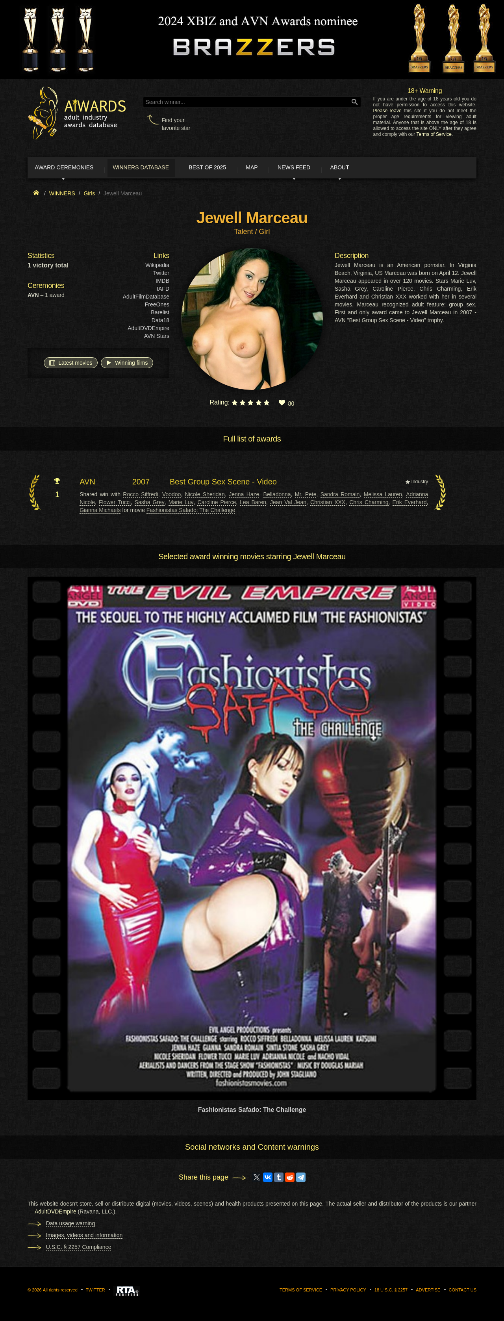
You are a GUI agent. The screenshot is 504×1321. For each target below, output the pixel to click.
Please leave (387, 110)
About (383, 168)
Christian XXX (327, 504)
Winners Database (155, 168)
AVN (87, 483)
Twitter (161, 275)
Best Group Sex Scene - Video (223, 483)
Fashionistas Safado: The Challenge (190, 511)
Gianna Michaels (100, 511)
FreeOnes (157, 306)
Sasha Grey (150, 504)
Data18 (160, 322)
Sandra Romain (340, 496)
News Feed (330, 168)
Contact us (463, 1291)
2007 (141, 483)
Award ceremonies (70, 168)
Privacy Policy (348, 1291)
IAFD (163, 291)
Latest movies (70, 364)
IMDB (162, 283)
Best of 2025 (229, 168)
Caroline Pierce (216, 504)
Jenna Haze (244, 496)
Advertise (428, 1291)
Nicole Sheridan (205, 496)
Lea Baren (253, 504)
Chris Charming (368, 504)
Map (281, 168)
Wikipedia (157, 267)
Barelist (160, 314)
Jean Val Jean (288, 504)
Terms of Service (434, 134)
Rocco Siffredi (140, 496)
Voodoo (171, 496)
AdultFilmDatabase (146, 298)
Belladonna (277, 496)
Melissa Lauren (383, 496)
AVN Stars (156, 338)
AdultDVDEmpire (148, 330)
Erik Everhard (410, 504)
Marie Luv (181, 504)
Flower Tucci (115, 504)
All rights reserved (60, 1291)
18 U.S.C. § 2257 (391, 1291)
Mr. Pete (306, 496)
